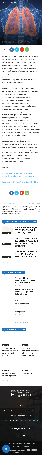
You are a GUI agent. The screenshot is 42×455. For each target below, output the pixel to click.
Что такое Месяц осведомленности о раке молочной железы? (25, 280)
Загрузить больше (21, 322)
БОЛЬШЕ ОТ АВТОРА (28, 222)
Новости (5, 345)
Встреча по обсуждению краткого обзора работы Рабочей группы (24, 292)
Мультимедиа (17, 444)
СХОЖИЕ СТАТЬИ (10, 222)
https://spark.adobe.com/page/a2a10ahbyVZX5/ (20, 182)
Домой (3, 2)
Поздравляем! (20, 312)
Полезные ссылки (30, 444)
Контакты (26, 446)
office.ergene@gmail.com (28, 420)
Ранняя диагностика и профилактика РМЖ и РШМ (31, 209)
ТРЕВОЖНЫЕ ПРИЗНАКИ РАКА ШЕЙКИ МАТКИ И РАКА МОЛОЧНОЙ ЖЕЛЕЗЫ (27, 254)
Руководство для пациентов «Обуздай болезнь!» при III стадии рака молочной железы (11, 210)
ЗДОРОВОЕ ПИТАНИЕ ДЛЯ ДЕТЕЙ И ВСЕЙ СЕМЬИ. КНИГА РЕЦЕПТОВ (26, 230)
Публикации (12, 2)
